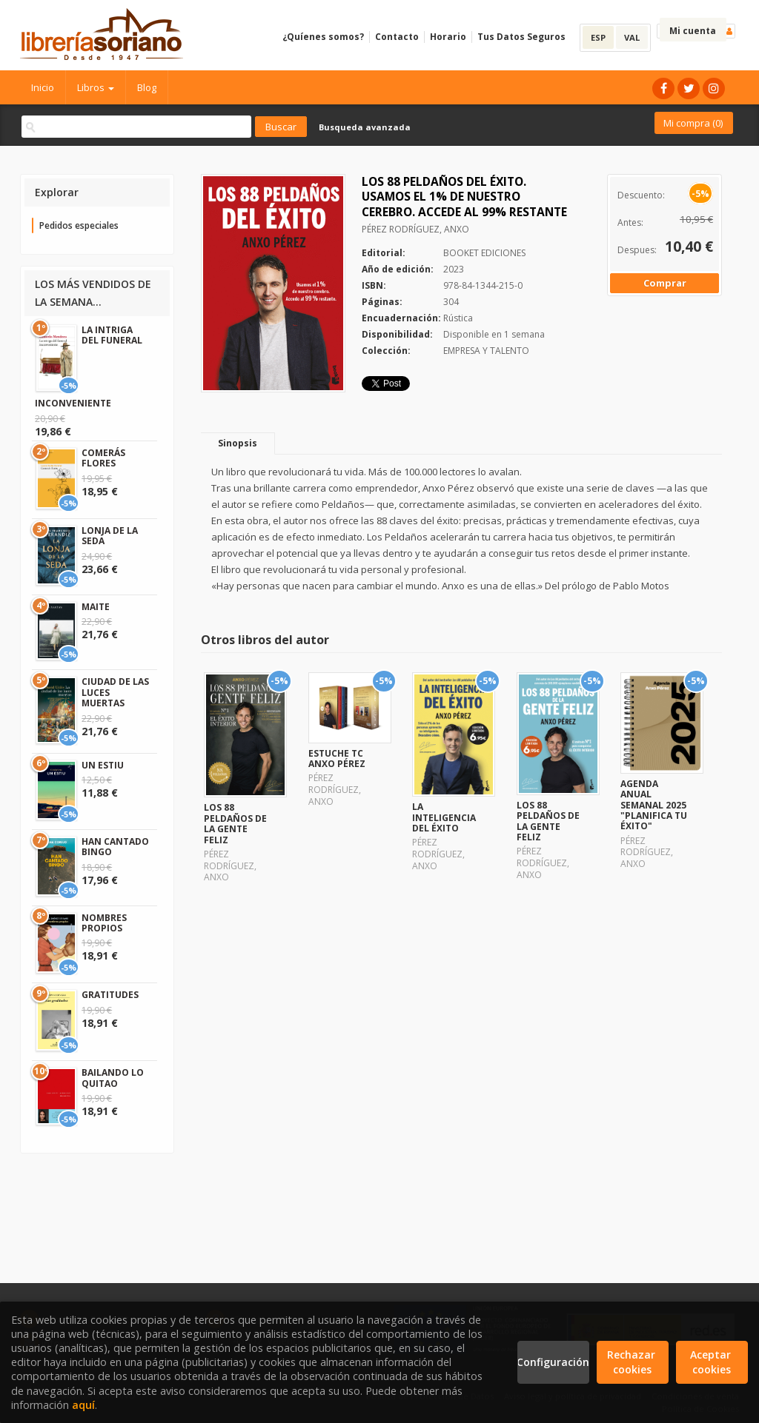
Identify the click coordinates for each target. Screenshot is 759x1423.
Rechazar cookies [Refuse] (632, 1361)
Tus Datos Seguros (521, 36)
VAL (632, 37)
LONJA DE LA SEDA (110, 535)
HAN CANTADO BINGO (115, 846)
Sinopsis (237, 443)
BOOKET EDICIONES (484, 253)
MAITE (96, 606)
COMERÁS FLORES (103, 457)
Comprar (664, 282)
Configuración (553, 1362)
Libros (95, 87)
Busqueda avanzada (365, 127)
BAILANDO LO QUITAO (113, 1077)
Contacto (397, 36)
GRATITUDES (110, 994)
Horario (448, 36)
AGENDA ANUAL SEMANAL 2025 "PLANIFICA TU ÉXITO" (653, 805)
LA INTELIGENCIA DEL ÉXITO (444, 817)
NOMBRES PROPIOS (104, 922)
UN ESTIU (103, 765)
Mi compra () (693, 123)
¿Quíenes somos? (323, 36)
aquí (83, 1405)
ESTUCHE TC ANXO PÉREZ (336, 758)
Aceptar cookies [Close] (712, 1361)
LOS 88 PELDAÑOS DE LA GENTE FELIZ (235, 823)
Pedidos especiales (79, 225)
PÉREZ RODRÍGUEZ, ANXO (415, 229)
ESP (598, 37)
